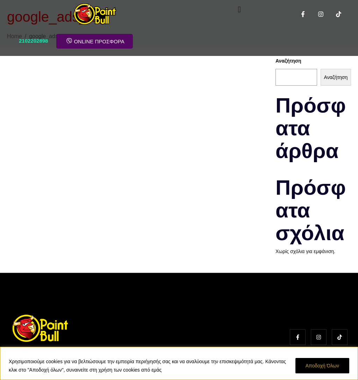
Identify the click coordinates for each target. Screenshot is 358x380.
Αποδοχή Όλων (322, 365)
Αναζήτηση (288, 61)
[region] (179, 363)
